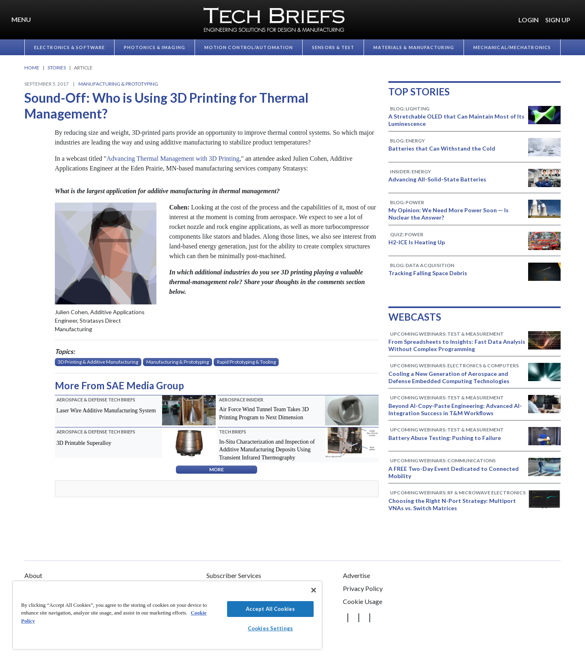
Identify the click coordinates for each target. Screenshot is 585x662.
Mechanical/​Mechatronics (512, 47)
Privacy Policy (363, 588)
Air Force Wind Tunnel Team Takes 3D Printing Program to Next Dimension (264, 413)
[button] (577, 15)
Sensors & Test (333, 47)
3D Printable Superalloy (83, 443)
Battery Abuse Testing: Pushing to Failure (444, 437)
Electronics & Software (69, 47)
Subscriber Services (233, 575)
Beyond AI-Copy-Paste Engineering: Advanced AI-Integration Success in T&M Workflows (455, 409)
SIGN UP (557, 20)
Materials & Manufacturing (413, 47)
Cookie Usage (362, 601)
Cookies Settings (270, 628)
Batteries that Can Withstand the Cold (441, 148)
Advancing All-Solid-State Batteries (437, 179)
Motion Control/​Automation (248, 47)
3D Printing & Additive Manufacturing (98, 362)
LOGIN (528, 20)
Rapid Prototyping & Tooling (246, 362)
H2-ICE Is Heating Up (416, 242)
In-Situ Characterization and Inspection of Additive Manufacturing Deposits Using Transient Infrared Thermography (267, 450)
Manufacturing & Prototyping (118, 84)
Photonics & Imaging (154, 47)
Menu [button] (21, 19)
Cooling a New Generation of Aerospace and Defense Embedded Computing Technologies (448, 377)
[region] (167, 615)
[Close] (313, 590)
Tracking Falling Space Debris (427, 273)
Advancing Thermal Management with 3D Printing (172, 158)
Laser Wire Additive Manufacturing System (106, 411)
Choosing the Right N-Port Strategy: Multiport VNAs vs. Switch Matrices (452, 504)
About (33, 575)
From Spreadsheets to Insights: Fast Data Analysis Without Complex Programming (456, 345)
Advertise (356, 575)
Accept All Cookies (270, 609)
